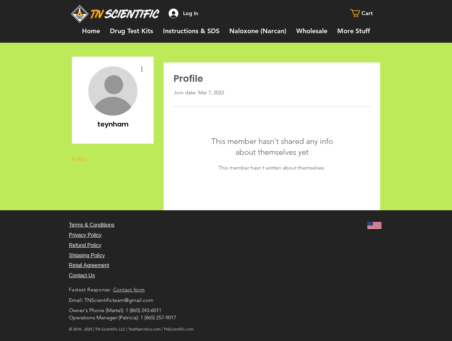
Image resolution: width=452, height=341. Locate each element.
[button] (366, 13)
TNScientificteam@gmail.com (119, 300)
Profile (79, 159)
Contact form (129, 289)
